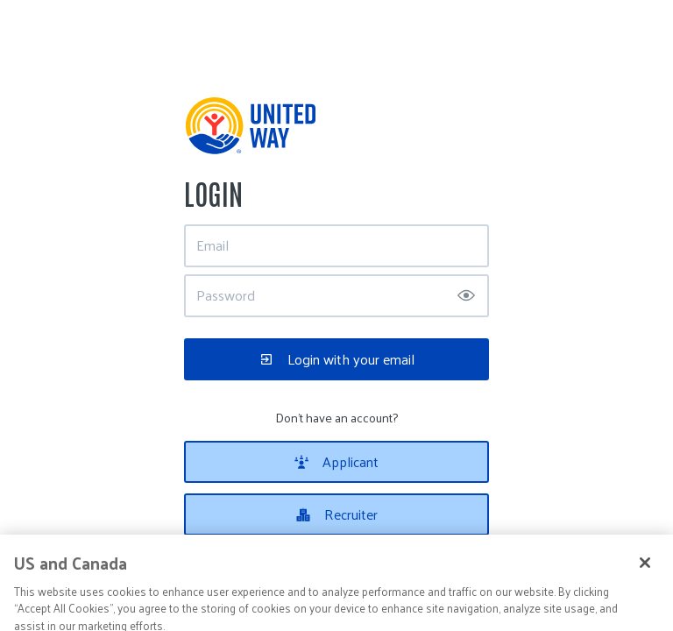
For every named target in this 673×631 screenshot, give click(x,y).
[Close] (645, 576)
